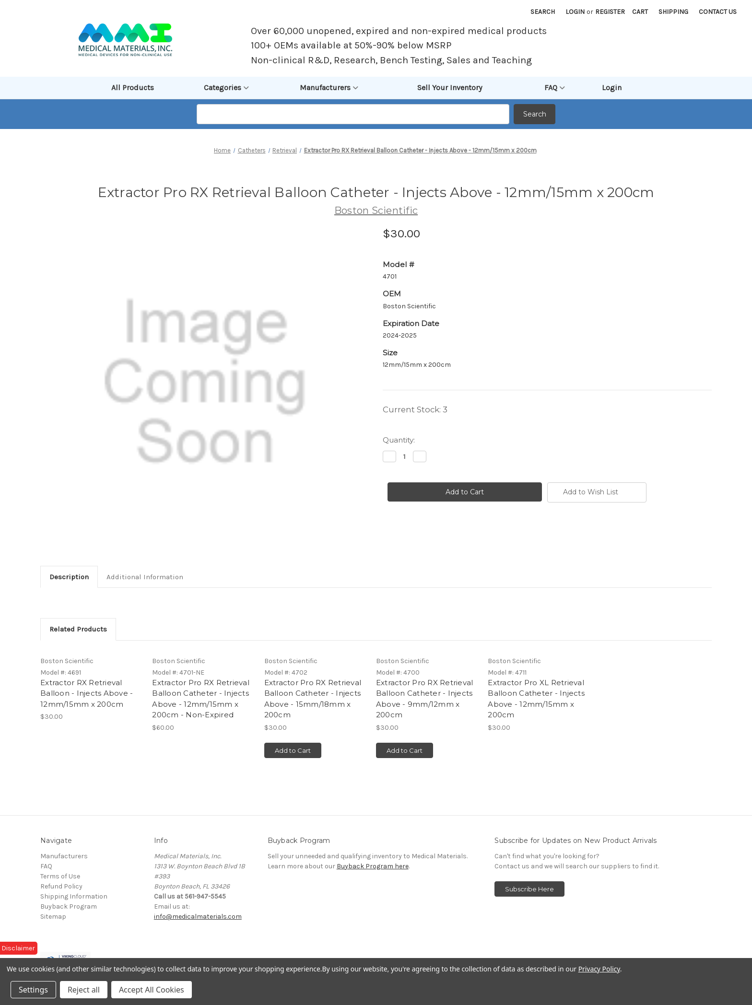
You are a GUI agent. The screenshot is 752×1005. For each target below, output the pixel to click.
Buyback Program (68, 906)
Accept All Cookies (151, 989)
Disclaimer (18, 948)
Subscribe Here (529, 889)
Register (610, 12)
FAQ (554, 87)
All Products (132, 87)
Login (575, 12)
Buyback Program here (373, 866)
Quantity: (399, 439)
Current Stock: (415, 409)
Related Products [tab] (78, 629)
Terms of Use (60, 876)
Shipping (673, 12)
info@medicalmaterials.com (198, 916)
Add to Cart (293, 750)
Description (69, 577)
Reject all (84, 989)
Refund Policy (61, 886)
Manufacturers (329, 87)
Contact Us (718, 12)
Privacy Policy (599, 968)
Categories (226, 87)
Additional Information (144, 577)
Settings (33, 989)
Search (542, 12)
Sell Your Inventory (449, 87)
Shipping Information (73, 896)
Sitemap (53, 916)
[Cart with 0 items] (640, 11)
